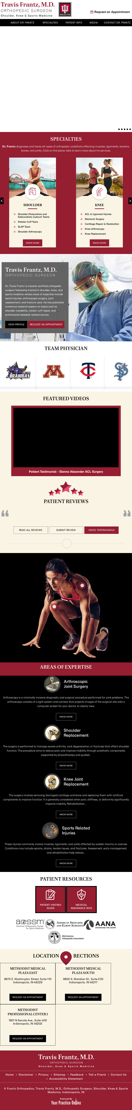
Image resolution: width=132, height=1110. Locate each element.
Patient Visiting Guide (50, 906)
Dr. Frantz (9, 146)
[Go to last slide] (2, 201)
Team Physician (66, 348)
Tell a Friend (97, 1074)
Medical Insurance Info (81, 906)
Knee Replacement (95, 233)
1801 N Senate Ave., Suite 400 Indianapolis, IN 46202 (28, 1022)
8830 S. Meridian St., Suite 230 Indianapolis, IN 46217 (83, 980)
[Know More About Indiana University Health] (65, 9)
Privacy (43, 1074)
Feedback (77, 1074)
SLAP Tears (24, 226)
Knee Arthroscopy (94, 229)
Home (4, 22)
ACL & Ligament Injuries (98, 214)
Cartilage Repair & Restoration (102, 224)
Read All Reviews (30, 530)
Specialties (66, 139)
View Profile (16, 324)
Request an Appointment (112, 12)
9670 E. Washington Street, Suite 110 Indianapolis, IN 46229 (27, 980)
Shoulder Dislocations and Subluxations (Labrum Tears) (33, 215)
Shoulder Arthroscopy (30, 231)
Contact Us (119, 1074)
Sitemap (59, 1074)
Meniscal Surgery (94, 219)
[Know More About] (27, 9)
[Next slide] (130, 201)
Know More (32, 243)
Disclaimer (26, 1074)
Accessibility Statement (66, 1078)
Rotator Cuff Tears (28, 222)
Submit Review (66, 530)
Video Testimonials (101, 530)
